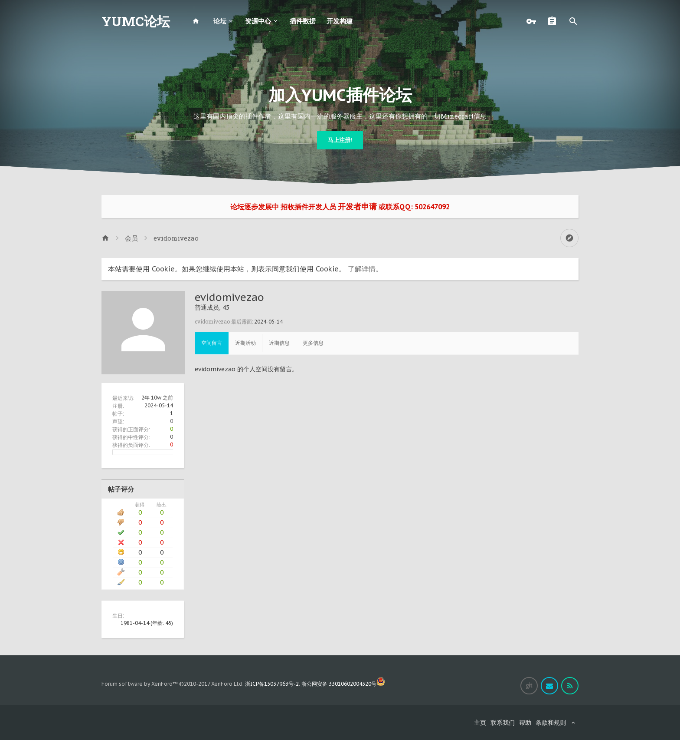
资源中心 (258, 21)
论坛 (219, 21)
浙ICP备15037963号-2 (272, 684)
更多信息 (313, 343)
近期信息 (279, 343)
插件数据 (303, 21)
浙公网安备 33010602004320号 (343, 684)
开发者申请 (357, 206)
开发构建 (340, 21)
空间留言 (211, 343)
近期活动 (245, 343)
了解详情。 (365, 268)
